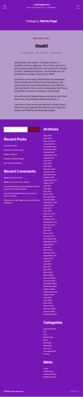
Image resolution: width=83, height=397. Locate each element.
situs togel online (10, 194)
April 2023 (47, 139)
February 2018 (49, 214)
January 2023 (49, 144)
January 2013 (49, 236)
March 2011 (48, 273)
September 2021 (50, 181)
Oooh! (41, 45)
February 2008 (49, 309)
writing (46, 354)
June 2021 (47, 189)
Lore (45, 335)
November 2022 (49, 150)
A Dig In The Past (10, 155)
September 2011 (50, 256)
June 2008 (47, 301)
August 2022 (48, 158)
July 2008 (47, 298)
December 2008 (50, 284)
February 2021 (49, 197)
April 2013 (47, 231)
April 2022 (47, 167)
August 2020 (48, 206)
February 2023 (49, 142)
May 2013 (47, 228)
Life (44, 332)
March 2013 (48, 234)
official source (9, 201)
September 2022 (50, 156)
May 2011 (47, 267)
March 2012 (48, 250)
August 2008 (48, 295)
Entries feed (48, 372)
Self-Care (47, 349)
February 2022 (49, 169)
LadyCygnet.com (41, 5)
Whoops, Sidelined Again (14, 159)
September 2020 (50, 203)
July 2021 (47, 186)
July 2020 (47, 209)
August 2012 (48, 245)
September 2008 (50, 292)
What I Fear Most (15, 178)
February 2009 (49, 278)
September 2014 (50, 223)
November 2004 (50, 315)
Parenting (47, 343)
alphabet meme (49, 329)
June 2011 (47, 264)
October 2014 (48, 220)
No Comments (58, 53)
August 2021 (48, 183)
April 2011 (47, 270)
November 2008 (50, 287)
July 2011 (47, 262)
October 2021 (48, 178)
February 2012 (49, 253)
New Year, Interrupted (12, 164)
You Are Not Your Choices (19, 183)
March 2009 (48, 276)
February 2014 (49, 225)
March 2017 (48, 217)
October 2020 (49, 200)
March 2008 (48, 306)
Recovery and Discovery (14, 150)
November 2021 (49, 175)
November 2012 (49, 239)
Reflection (47, 346)
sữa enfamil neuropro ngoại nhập (17, 187)
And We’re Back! (10, 146)
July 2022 (47, 161)
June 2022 (47, 164)
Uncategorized (49, 352)
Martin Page (38, 39)
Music (47, 39)
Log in (45, 369)
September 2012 (50, 242)
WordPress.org (49, 377)
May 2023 (47, 136)
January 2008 (49, 312)
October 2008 (49, 290)
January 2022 (49, 172)
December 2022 (49, 147)
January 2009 (49, 281)
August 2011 (48, 259)
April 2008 (47, 303)
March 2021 (48, 195)
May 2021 (47, 192)
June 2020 (47, 211)
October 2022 (49, 153)
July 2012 (47, 248)
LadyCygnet (29, 53)
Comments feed (49, 375)
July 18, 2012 (43, 53)
